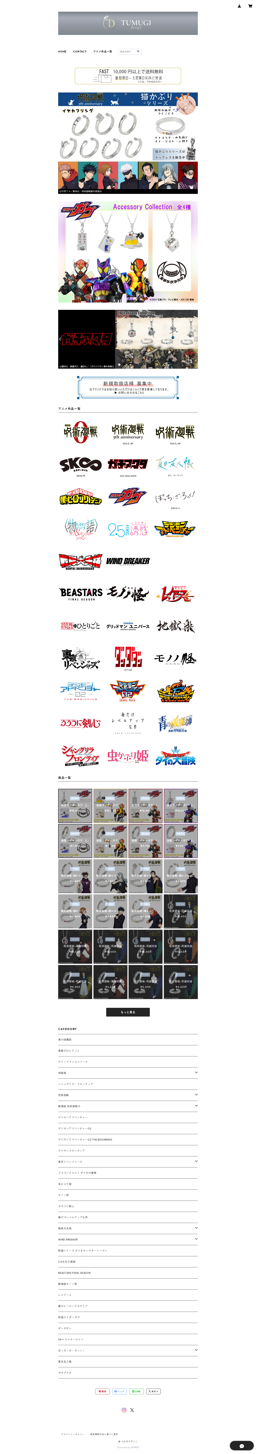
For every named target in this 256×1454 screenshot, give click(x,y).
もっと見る (128, 1012)
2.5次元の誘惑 (66, 1261)
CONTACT (80, 51)
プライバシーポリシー (72, 1434)
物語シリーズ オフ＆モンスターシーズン (82, 1250)
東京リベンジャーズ (70, 1161)
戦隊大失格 (65, 1228)
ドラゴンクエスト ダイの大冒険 (77, 1173)
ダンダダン (65, 1328)
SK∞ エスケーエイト (71, 1339)
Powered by (128, 1447)
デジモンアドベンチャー (73, 1117)
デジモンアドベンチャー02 (74, 1128)
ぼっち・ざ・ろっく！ (71, 1350)
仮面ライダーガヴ (69, 1317)
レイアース (65, 1295)
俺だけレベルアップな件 (73, 1217)
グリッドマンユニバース (73, 1062)
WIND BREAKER (68, 1239)
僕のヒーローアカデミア (73, 1306)
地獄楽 (62, 1073)
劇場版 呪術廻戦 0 (69, 1106)
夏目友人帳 (65, 1361)
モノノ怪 (63, 1195)
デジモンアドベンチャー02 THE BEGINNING (85, 1139)
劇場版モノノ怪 (67, 1284)
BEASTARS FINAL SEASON (74, 1273)
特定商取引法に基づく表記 (104, 1434)
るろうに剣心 (66, 1206)
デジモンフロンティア (71, 1150)
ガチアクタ (65, 1372)
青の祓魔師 (65, 1039)
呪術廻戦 (63, 1095)
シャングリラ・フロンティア (75, 1084)
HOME (62, 51)
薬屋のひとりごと (69, 1050)
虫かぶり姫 (65, 1184)
